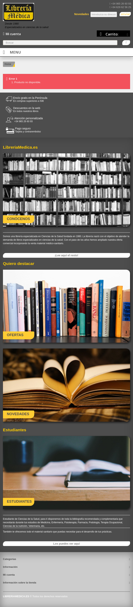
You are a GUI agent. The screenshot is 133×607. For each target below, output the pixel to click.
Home (8, 64)
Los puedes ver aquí (66, 543)
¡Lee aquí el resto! (66, 255)
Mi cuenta (9, 574)
